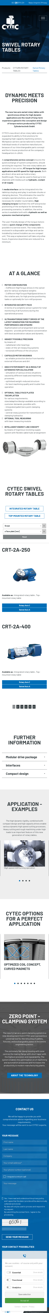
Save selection (24, 1294)
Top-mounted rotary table (24, 515)
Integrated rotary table (24, 508)
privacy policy (38, 1198)
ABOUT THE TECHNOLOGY (24, 1075)
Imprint (24, 1307)
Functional (17, 1280)
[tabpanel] (24, 858)
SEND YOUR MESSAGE (17, 1237)
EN (16, 3)
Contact (18, 1307)
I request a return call (15, 1176)
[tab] (24, 757)
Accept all (24, 1300)
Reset (24, 537)
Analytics (16, 1287)
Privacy (31, 1307)
